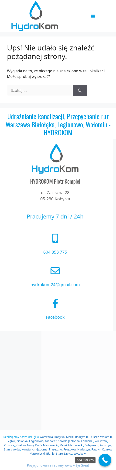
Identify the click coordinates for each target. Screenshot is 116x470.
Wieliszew (101, 441)
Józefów (21, 445)
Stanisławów (12, 449)
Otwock (9, 445)
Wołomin (106, 437)
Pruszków (69, 449)
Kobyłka (59, 437)
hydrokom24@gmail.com (45, 284)
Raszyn (96, 449)
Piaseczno (55, 449)
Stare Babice (64, 454)
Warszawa (46, 437)
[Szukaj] (80, 90)
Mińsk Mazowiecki (71, 445)
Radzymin (81, 437)
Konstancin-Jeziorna (35, 449)
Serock (62, 441)
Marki (70, 437)
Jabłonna (74, 441)
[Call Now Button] (105, 460)
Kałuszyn (105, 445)
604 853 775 (46, 252)
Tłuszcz (94, 437)
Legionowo (36, 441)
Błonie (50, 454)
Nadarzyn (83, 449)
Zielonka (22, 441)
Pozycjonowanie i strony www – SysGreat (58, 467)
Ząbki (11, 441)
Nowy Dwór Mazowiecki (42, 445)
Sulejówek (91, 445)
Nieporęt (50, 441)
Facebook (45, 317)
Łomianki (87, 441)
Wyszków (79, 454)
